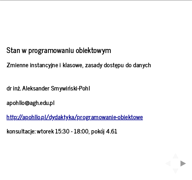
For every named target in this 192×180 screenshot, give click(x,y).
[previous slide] (166, 163)
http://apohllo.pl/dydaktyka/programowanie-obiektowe (74, 116)
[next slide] (184, 163)
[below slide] (175, 172)
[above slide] (175, 154)
